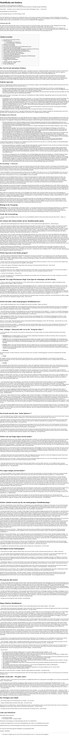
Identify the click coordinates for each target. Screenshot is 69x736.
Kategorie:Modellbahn (41, 6)
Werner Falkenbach (23, 6)
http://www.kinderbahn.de (31, 720)
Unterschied (2, 9)
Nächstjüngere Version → (35, 9)
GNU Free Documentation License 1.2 (27, 734)
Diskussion (29, 6)
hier (26, 725)
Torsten (27, 514)
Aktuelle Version (19, 9)
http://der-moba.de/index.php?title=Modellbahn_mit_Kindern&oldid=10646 (18, 728)
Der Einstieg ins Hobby (7, 717)
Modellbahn (7, 731)
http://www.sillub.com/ (24, 496)
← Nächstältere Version (11, 9)
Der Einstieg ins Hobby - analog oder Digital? (12, 718)
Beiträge (34, 6)
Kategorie (2, 731)
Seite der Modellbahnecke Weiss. (24, 723)
